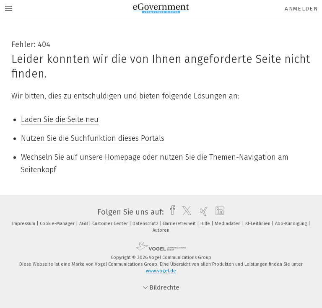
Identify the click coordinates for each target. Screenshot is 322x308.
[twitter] (184, 212)
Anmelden (301, 8)
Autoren (161, 230)
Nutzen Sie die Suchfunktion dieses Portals (92, 138)
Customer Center (110, 223)
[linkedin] (217, 212)
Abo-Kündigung (291, 223)
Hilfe (205, 223)
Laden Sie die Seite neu (60, 119)
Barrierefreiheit (180, 223)
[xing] (201, 212)
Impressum (24, 223)
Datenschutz (146, 223)
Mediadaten (228, 223)
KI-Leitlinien (258, 223)
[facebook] (170, 212)
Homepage (122, 157)
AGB (84, 223)
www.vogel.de (161, 271)
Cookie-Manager (58, 223)
